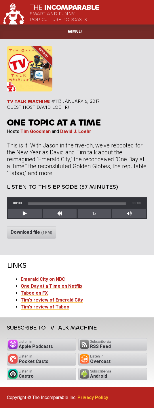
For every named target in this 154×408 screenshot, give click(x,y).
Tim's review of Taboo (45, 307)
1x (94, 214)
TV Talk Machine (28, 101)
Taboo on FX (34, 293)
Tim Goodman (35, 131)
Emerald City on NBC (43, 279)
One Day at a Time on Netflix (51, 286)
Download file (31, 232)
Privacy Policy (92, 397)
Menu (75, 32)
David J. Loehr (75, 131)
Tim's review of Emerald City (52, 300)
